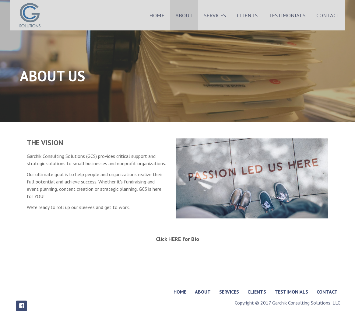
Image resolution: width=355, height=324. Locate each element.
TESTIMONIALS (287, 15)
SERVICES (215, 15)
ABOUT (184, 15)
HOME (156, 15)
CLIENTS (247, 15)
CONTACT (327, 15)
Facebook (21, 306)
